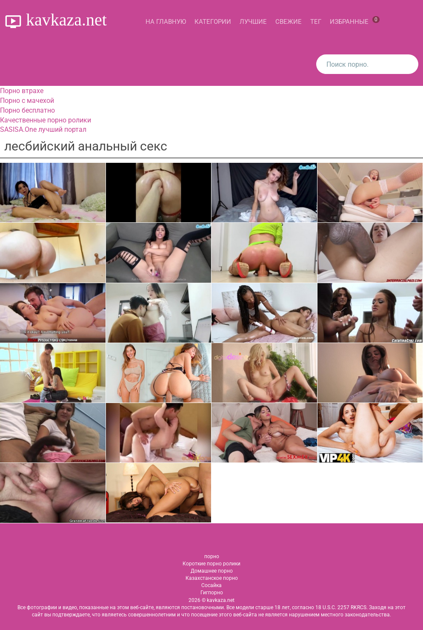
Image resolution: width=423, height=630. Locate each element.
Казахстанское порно (212, 578)
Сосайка (211, 585)
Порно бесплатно (27, 110)
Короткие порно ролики (211, 564)
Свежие (288, 22)
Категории (212, 22)
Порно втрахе (21, 91)
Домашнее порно (212, 571)
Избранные (355, 21)
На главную (166, 22)
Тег (315, 22)
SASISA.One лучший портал (43, 129)
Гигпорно (211, 593)
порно (211, 556)
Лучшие (253, 22)
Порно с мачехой (27, 100)
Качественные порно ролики (45, 120)
